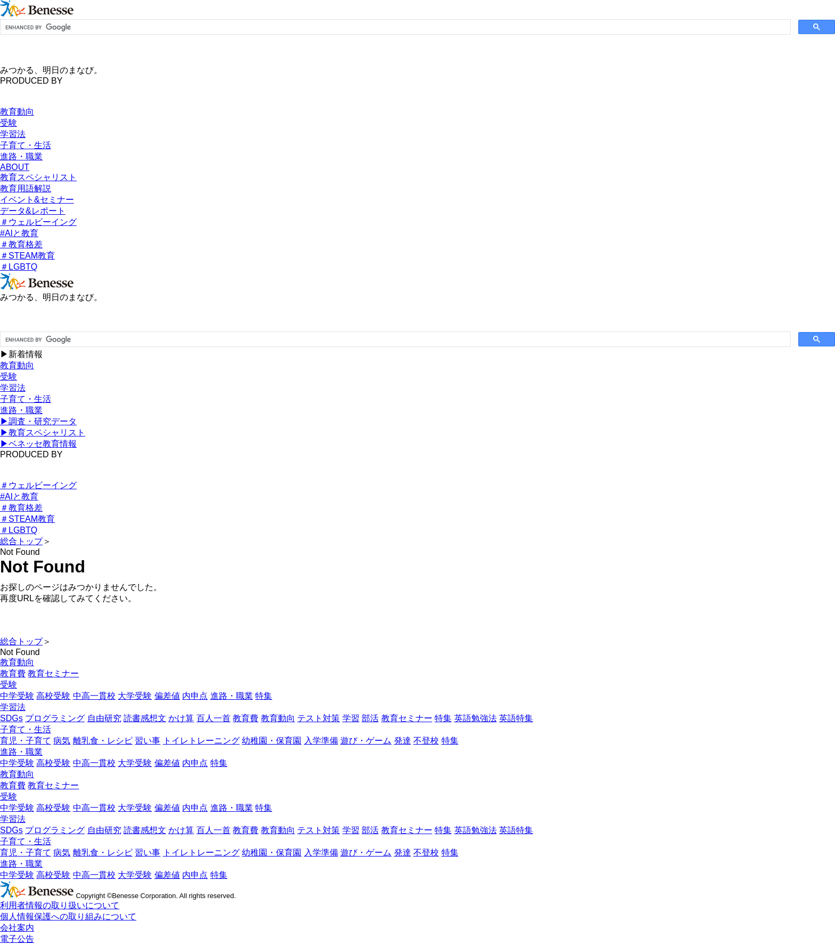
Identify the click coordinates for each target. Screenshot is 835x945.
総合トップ (21, 541)
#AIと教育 (19, 233)
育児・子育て (25, 740)
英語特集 (516, 718)
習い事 (147, 740)
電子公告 (17, 938)
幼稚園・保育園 (271, 740)
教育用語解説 (25, 188)
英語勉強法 (475, 718)
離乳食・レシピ (103, 740)
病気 (61, 740)
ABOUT (14, 167)
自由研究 (104, 718)
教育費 (13, 673)
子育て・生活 (25, 145)
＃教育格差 (21, 244)
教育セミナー (53, 673)
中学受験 (17, 695)
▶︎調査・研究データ (38, 421)
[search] (394, 27)
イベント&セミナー (37, 199)
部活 (370, 718)
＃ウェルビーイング (38, 222)
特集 (263, 695)
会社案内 (17, 927)
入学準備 (321, 740)
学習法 (13, 134)
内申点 (195, 695)
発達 (402, 740)
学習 (350, 718)
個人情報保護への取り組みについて (68, 916)
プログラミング (55, 718)
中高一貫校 (94, 695)
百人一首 (214, 718)
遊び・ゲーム (365, 740)
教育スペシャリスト (38, 177)
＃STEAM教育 (27, 255)
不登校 (426, 740)
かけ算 (181, 718)
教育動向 (17, 111)
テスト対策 (318, 718)
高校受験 (53, 695)
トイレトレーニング (201, 740)
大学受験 (135, 695)
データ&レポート (33, 210)
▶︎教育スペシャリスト (42, 432)
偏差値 (167, 695)
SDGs (11, 718)
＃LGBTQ (18, 266)
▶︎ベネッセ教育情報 (38, 443)
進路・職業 (21, 156)
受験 (8, 122)
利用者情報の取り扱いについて (59, 905)
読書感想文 (145, 718)
